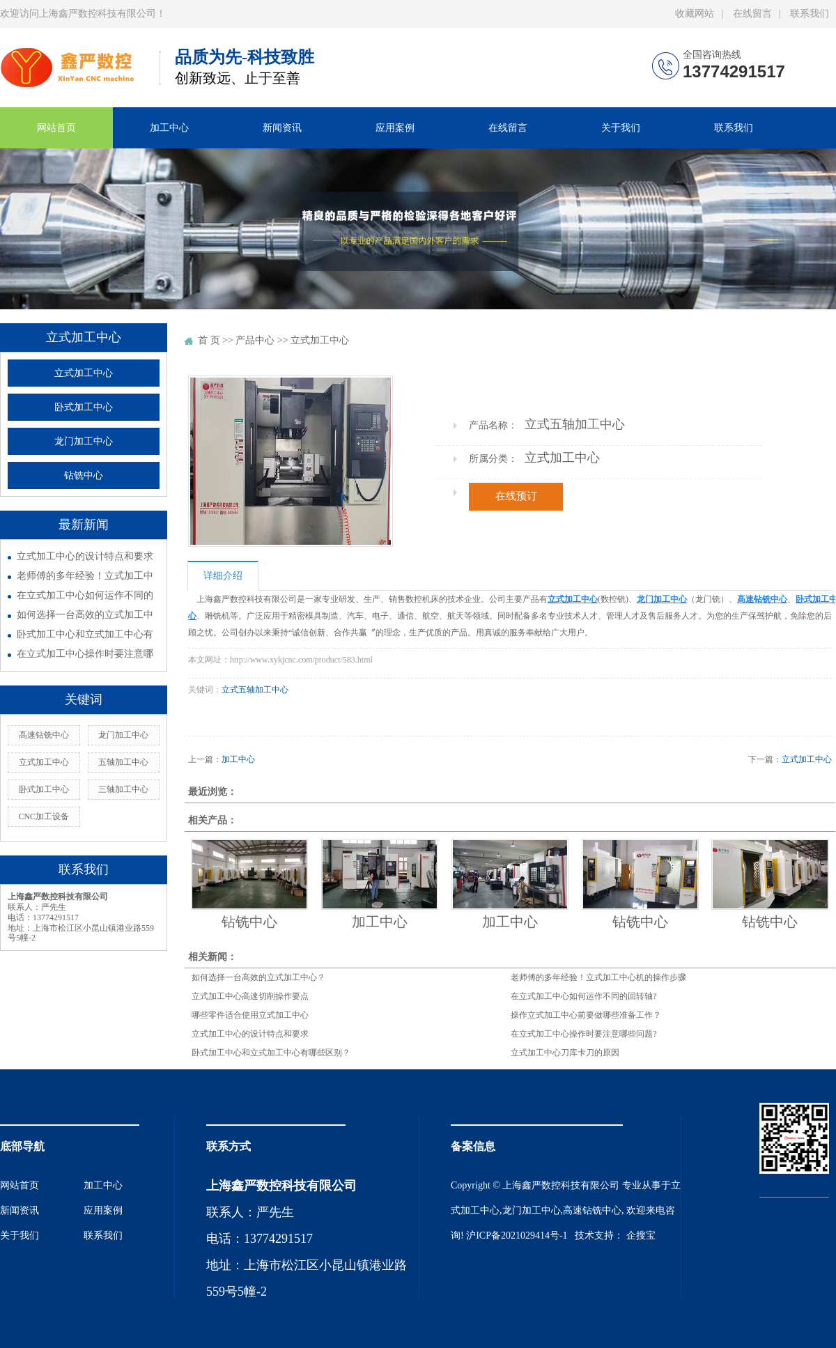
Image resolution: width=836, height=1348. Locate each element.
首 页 (209, 340)
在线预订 (516, 496)
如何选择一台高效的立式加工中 (85, 615)
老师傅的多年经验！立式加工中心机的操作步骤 (598, 977)
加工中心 (169, 128)
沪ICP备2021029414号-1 (516, 1235)
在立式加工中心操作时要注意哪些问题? (583, 1034)
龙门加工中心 (83, 441)
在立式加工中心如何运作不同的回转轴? (583, 996)
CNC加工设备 (43, 816)
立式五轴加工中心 (255, 690)
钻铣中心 (83, 475)
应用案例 (395, 128)
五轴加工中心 (123, 762)
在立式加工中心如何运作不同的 (85, 595)
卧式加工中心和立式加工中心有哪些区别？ (271, 1053)
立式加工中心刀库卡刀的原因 (565, 1053)
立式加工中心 (83, 373)
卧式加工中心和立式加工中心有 (85, 634)
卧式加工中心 (83, 407)
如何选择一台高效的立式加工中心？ (258, 977)
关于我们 (620, 128)
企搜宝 (641, 1235)
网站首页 (56, 128)
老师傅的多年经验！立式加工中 (85, 576)
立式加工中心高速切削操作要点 (250, 996)
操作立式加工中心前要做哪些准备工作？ (586, 1015)
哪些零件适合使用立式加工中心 (250, 1015)
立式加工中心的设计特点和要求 (85, 556)
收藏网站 (694, 13)
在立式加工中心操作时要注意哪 (85, 654)
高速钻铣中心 (44, 735)
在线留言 (752, 13)
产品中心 (254, 340)
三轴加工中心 (123, 789)
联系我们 (809, 13)
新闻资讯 (282, 128)
